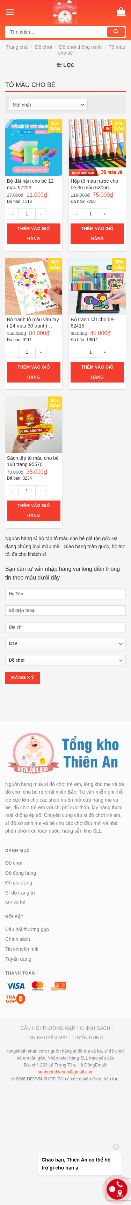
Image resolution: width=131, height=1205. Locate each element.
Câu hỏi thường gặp (27, 929)
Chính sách (17, 939)
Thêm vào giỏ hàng (33, 233)
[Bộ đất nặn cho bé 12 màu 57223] (33, 147)
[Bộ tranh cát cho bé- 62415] (97, 286)
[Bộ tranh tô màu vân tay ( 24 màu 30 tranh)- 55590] (33, 286)
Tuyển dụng (18, 959)
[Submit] (116, 32)
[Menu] (10, 12)
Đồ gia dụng (18, 882)
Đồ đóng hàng (20, 873)
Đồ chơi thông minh (80, 47)
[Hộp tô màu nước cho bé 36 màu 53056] (97, 147)
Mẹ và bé (15, 902)
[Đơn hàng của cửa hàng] (48, 105)
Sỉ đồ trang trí (20, 893)
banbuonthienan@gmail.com (65, 1072)
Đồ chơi (43, 47)
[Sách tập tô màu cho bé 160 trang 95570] (33, 424)
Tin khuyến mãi (21, 949)
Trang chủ (17, 47)
